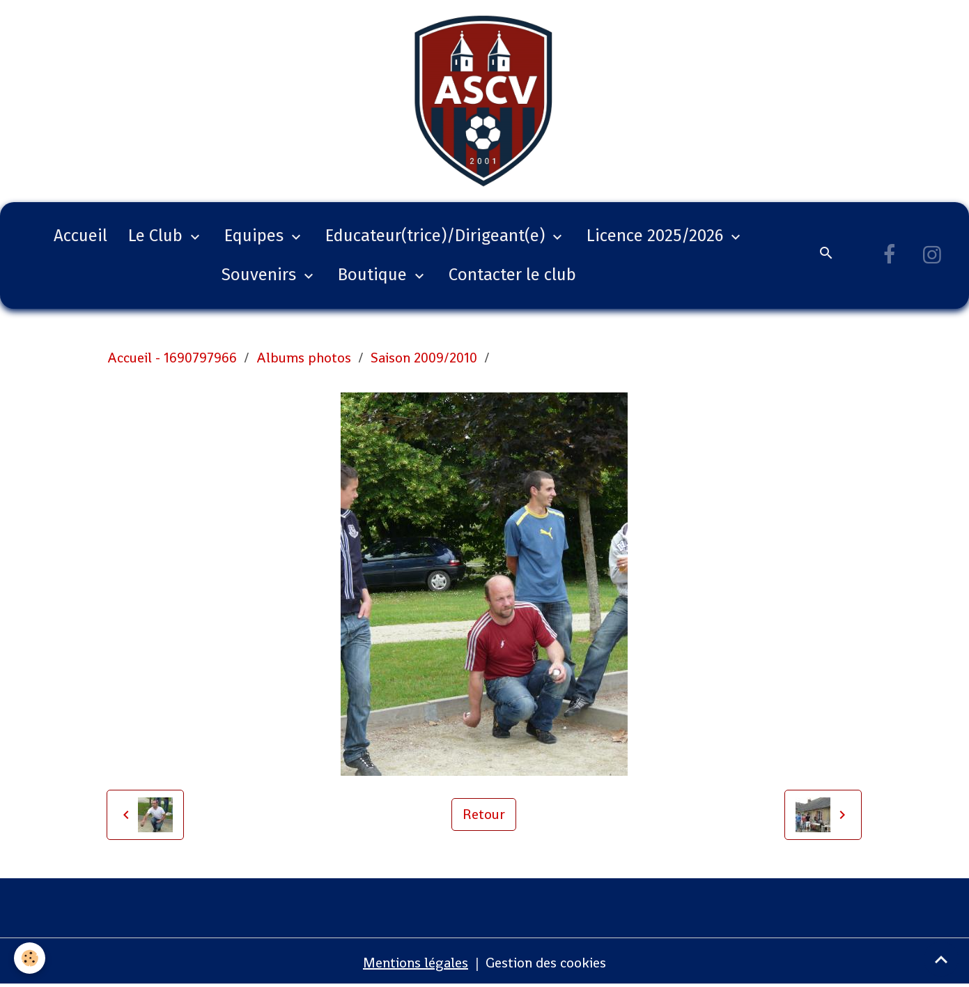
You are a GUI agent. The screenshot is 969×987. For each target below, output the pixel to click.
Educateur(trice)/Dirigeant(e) (437, 235)
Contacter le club (512, 274)
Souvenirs (261, 274)
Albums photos (303, 358)
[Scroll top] (941, 959)
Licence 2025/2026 (657, 235)
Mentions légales (415, 963)
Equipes (256, 235)
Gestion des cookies (546, 963)
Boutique (374, 274)
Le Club (157, 235)
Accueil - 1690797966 (172, 358)
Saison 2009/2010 (424, 358)
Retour (484, 814)
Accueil (80, 235)
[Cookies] (29, 958)
